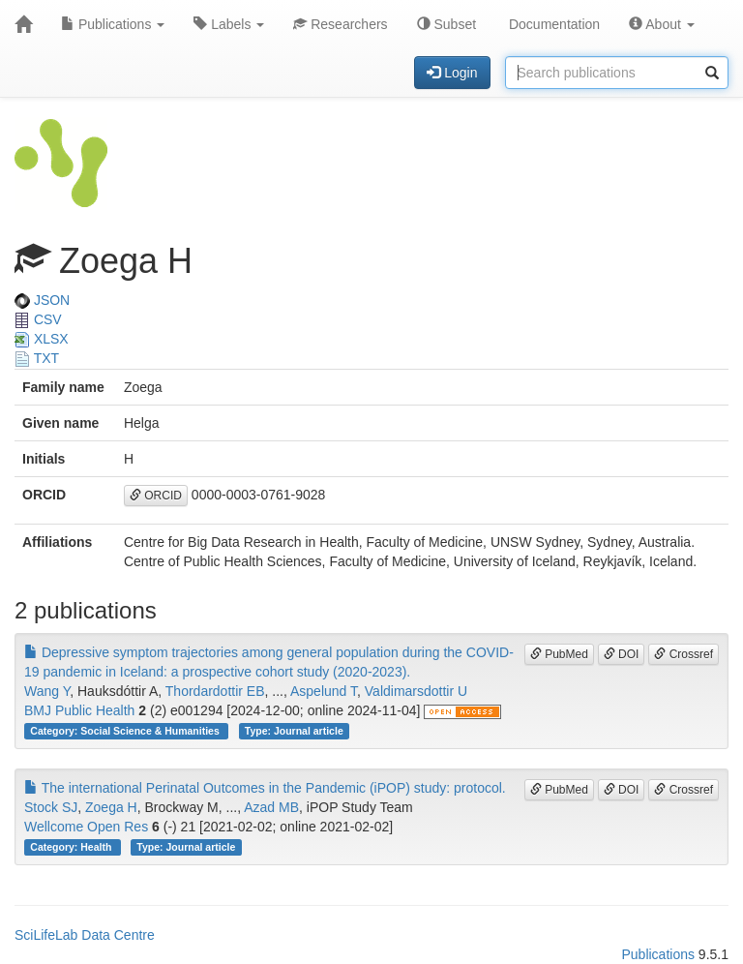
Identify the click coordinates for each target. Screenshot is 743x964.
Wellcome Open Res (86, 826)
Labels (228, 24)
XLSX (42, 338)
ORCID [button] (156, 495)
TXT (37, 358)
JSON (42, 300)
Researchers (340, 24)
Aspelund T (323, 691)
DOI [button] (621, 654)
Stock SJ (50, 807)
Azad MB (271, 807)
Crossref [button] (683, 654)
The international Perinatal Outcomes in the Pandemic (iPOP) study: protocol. (265, 788)
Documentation (552, 24)
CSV (38, 319)
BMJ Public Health (79, 710)
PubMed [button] (559, 654)
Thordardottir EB (215, 691)
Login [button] (452, 72)
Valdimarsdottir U (416, 691)
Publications (112, 24)
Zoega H (111, 807)
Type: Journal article (294, 731)
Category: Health (72, 847)
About (662, 24)
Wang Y (47, 691)
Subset (446, 24)
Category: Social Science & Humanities (126, 731)
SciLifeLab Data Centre (85, 935)
